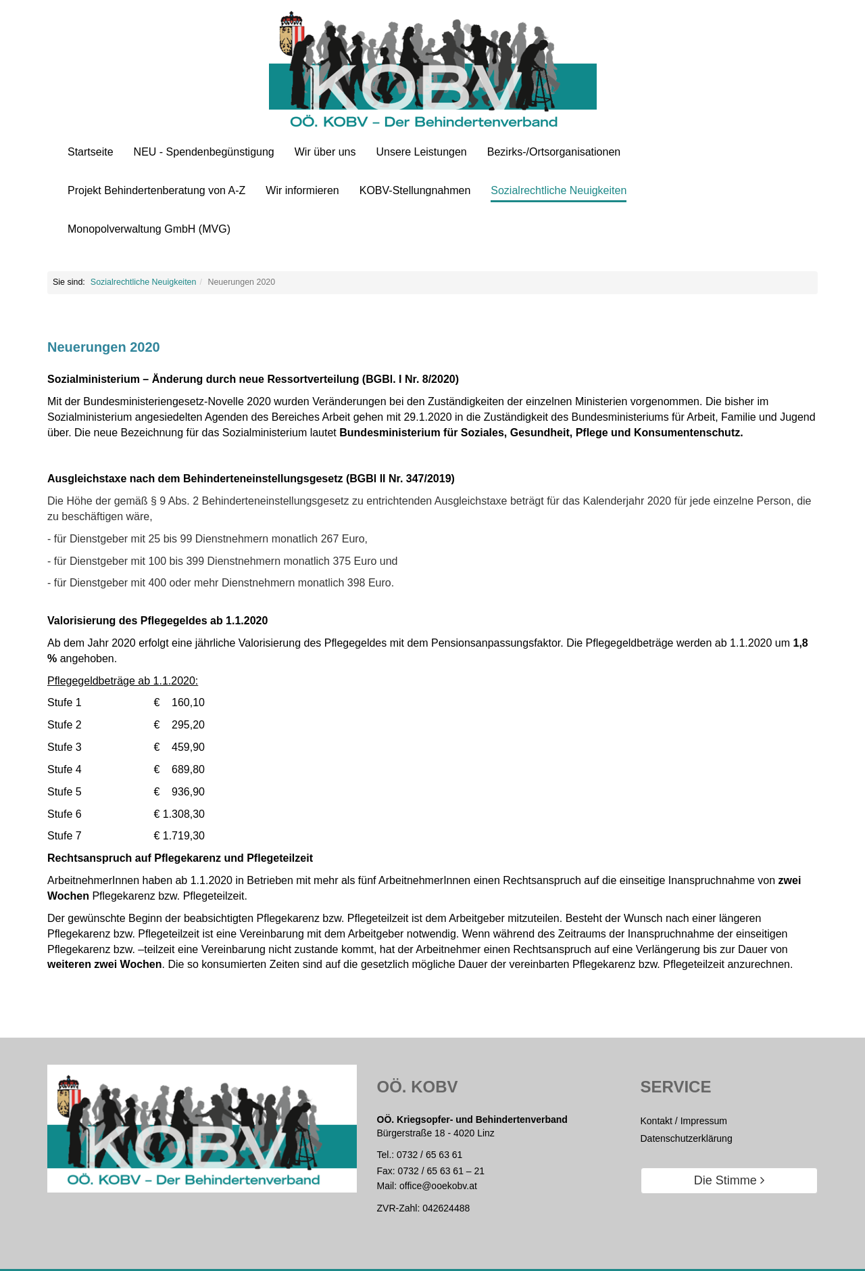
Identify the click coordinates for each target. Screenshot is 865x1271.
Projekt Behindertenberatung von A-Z (156, 190)
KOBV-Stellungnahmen (415, 190)
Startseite (91, 152)
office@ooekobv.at (438, 1185)
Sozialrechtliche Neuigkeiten (558, 190)
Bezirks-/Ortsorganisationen (553, 152)
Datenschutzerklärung (687, 1138)
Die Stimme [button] (729, 1180)
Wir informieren (302, 190)
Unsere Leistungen (421, 152)
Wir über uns (325, 152)
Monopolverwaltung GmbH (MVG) (149, 229)
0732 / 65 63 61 (429, 1154)
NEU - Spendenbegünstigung (204, 152)
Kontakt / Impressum (684, 1120)
